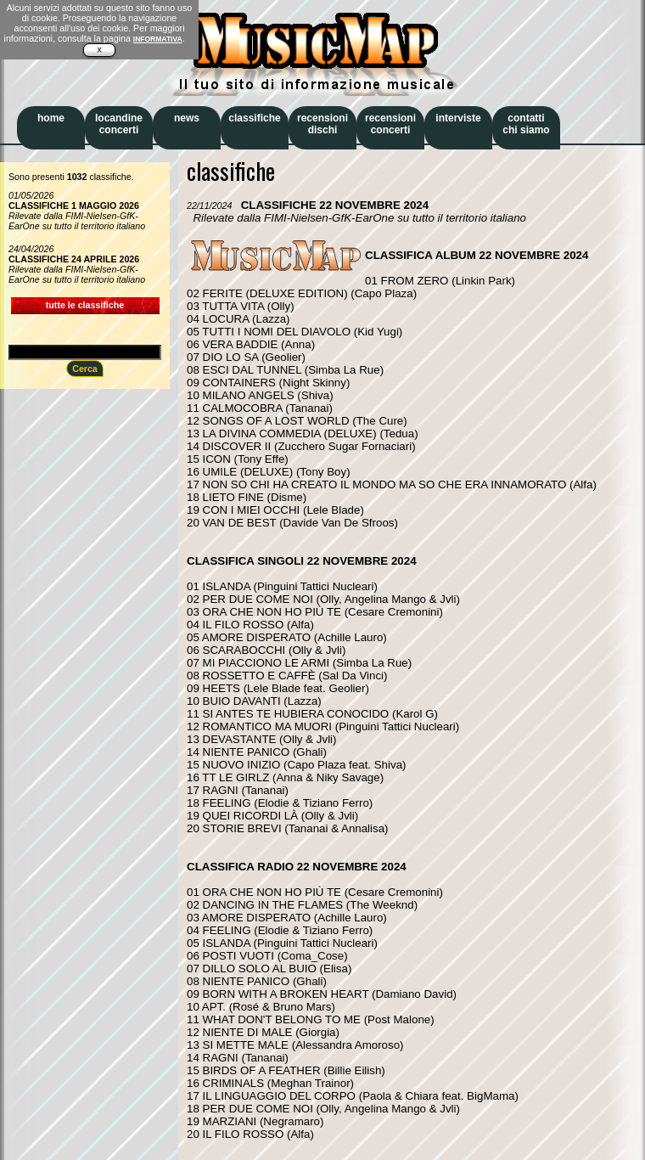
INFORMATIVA (157, 39)
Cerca (85, 368)
